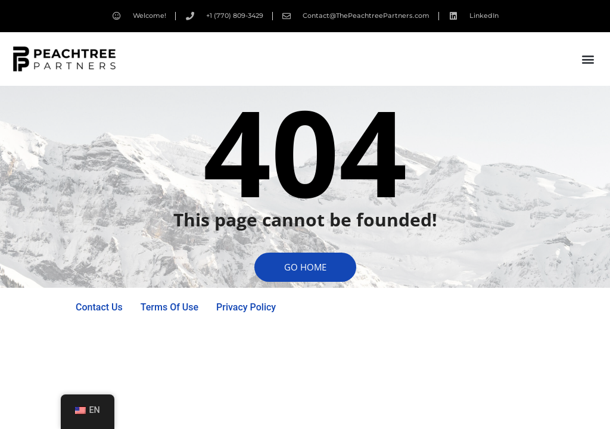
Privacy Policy (246, 307)
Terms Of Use (169, 307)
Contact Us (99, 307)
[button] (588, 59)
